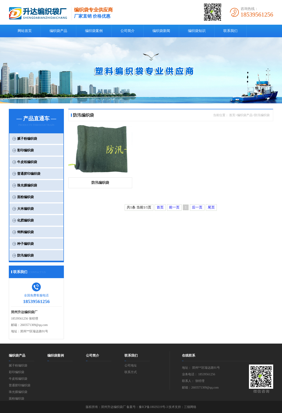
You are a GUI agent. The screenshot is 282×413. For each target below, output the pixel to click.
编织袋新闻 (161, 31)
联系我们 (230, 31)
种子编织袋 (25, 244)
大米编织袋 (25, 208)
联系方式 (130, 372)
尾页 (211, 207)
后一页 (197, 207)
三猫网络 (190, 407)
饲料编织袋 (25, 232)
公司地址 (130, 365)
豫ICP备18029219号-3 (153, 407)
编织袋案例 (94, 31)
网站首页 (25, 31)
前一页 (174, 207)
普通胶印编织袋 (28, 173)
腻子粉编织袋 (27, 138)
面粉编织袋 (25, 197)
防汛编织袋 (25, 255)
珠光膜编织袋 (27, 185)
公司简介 (128, 31)
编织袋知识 (197, 31)
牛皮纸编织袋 (27, 162)
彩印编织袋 (25, 150)
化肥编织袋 (25, 220)
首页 (160, 207)
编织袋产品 (58, 31)
